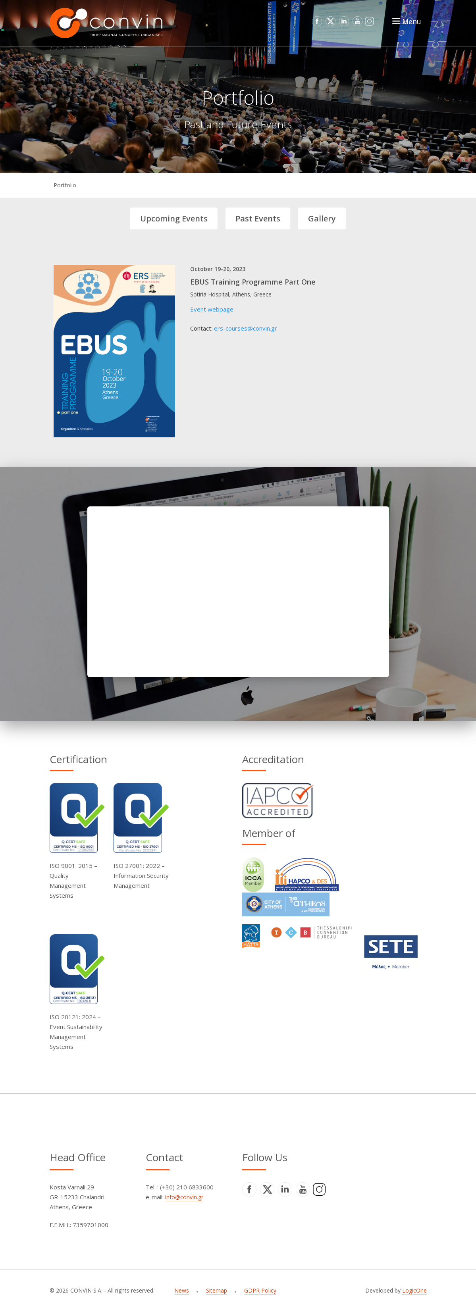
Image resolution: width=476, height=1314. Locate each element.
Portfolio (65, 185)
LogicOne (414, 1290)
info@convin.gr (184, 1197)
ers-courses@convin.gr (245, 328)
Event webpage (211, 309)
